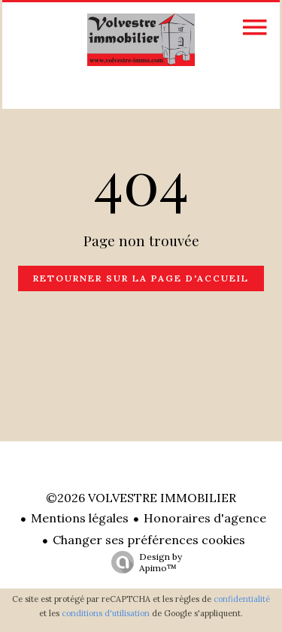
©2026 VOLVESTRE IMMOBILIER (141, 497)
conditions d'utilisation (106, 613)
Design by (143, 562)
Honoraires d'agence (205, 517)
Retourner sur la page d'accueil (141, 278)
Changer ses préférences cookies (149, 539)
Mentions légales (80, 517)
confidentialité (242, 599)
